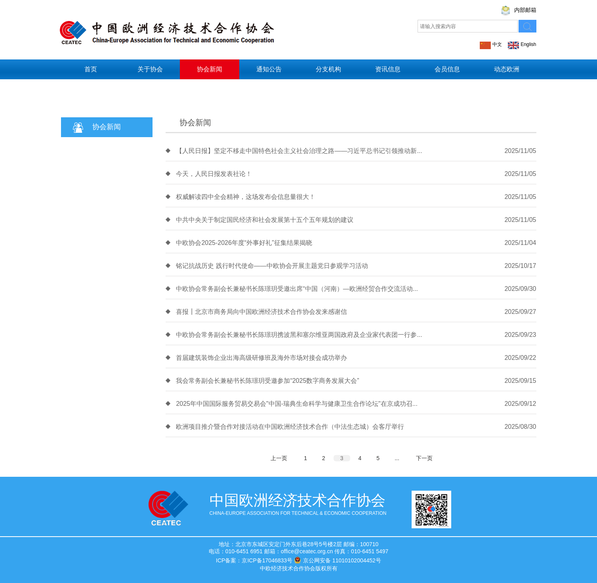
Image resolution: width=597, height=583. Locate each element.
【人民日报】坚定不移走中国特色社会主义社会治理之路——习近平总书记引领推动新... (299, 150)
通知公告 (269, 69)
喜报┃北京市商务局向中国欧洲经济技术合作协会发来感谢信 (261, 311)
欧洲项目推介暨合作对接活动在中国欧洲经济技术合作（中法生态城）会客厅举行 (290, 426)
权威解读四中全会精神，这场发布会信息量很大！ (245, 196)
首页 (90, 69)
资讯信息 (388, 69)
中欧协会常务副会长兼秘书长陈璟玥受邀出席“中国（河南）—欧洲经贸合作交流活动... (297, 288)
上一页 (279, 458)
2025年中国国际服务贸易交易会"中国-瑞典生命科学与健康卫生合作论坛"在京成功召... (297, 403)
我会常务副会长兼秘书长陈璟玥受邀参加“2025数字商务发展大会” (267, 380)
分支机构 (328, 69)
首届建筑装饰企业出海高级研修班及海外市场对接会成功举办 (261, 357)
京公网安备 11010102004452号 (337, 560)
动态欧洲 (506, 69)
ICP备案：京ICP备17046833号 (254, 560)
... (397, 458)
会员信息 (447, 69)
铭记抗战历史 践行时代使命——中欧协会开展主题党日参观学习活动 (272, 265)
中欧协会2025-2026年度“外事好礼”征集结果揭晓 (244, 242)
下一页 (424, 458)
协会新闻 (209, 69)
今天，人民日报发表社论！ (214, 173)
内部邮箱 (525, 10)
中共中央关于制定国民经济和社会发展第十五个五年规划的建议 (264, 219)
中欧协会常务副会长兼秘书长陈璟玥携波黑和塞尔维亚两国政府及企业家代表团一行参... (299, 334)
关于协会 (150, 69)
